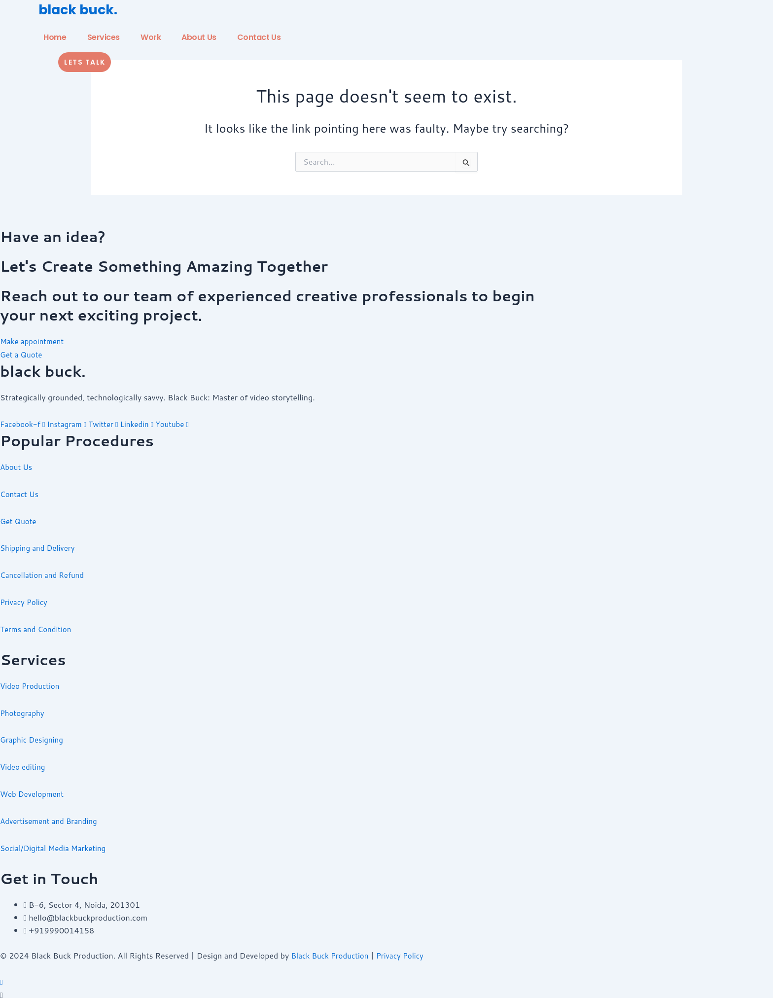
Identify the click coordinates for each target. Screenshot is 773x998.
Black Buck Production (332, 951)
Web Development (34, 790)
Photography (23, 710)
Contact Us (259, 37)
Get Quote (19, 519)
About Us (198, 37)
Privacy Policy (25, 600)
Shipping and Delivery (39, 546)
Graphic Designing (33, 737)
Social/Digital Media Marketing (56, 844)
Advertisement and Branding (51, 817)
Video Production (31, 683)
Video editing (24, 763)
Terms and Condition (38, 627)
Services (103, 37)
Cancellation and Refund (44, 573)
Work (151, 37)
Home (54, 37)
